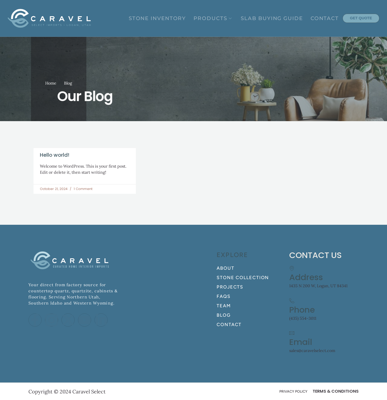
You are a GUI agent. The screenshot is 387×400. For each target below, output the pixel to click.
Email (300, 342)
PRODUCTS (237, 18)
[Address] (291, 268)
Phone (302, 309)
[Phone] (291, 300)
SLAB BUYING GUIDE (285, 18)
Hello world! (54, 154)
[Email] (291, 332)
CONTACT (329, 18)
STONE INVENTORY (191, 18)
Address (306, 277)
